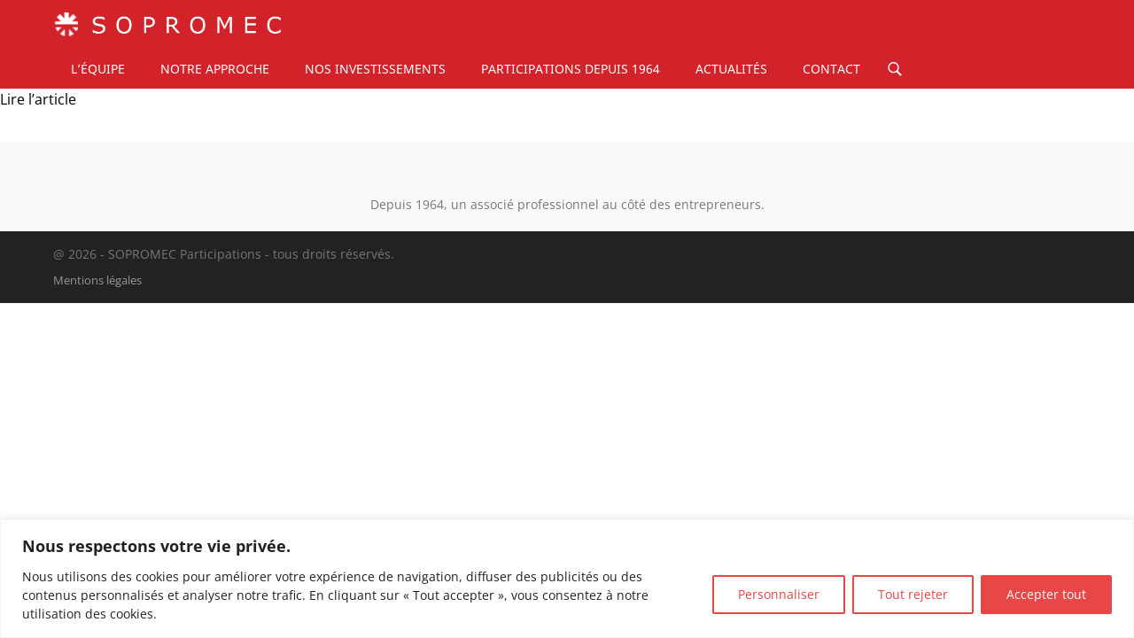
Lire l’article (38, 99)
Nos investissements (375, 68)
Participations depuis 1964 (570, 68)
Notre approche (214, 68)
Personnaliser (778, 594)
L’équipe (98, 68)
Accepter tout (1046, 594)
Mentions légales (97, 280)
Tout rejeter (913, 594)
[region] (567, 578)
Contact (831, 68)
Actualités (731, 68)
